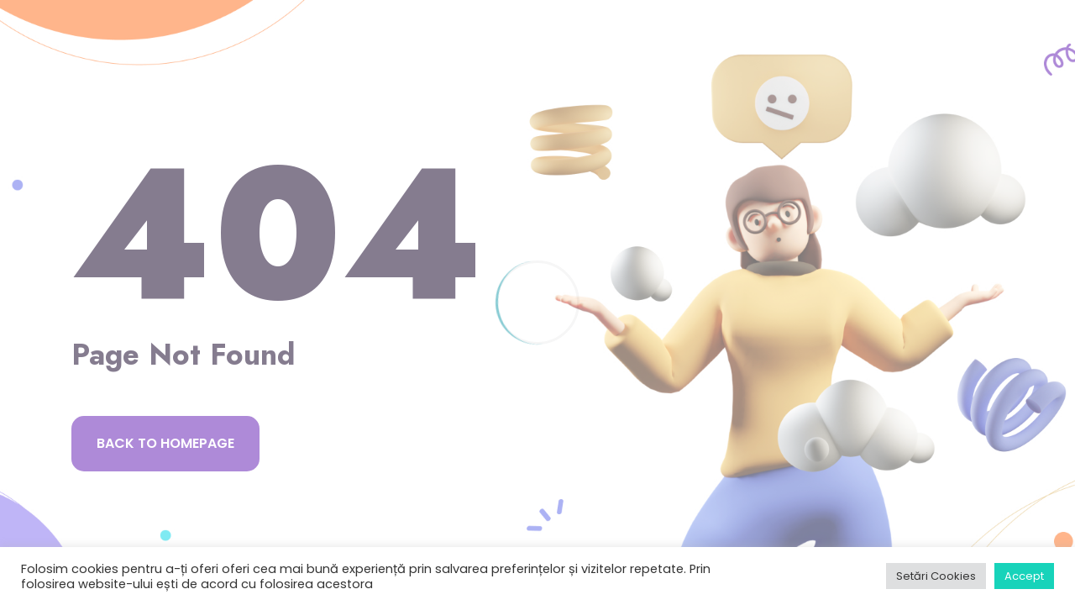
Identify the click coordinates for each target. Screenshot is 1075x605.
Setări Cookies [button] (936, 576)
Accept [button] (1024, 576)
